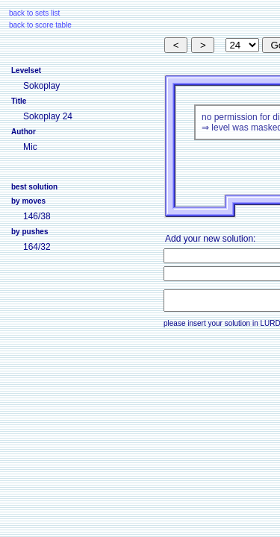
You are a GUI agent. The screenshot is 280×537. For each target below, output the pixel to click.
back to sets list (34, 13)
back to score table (40, 25)
